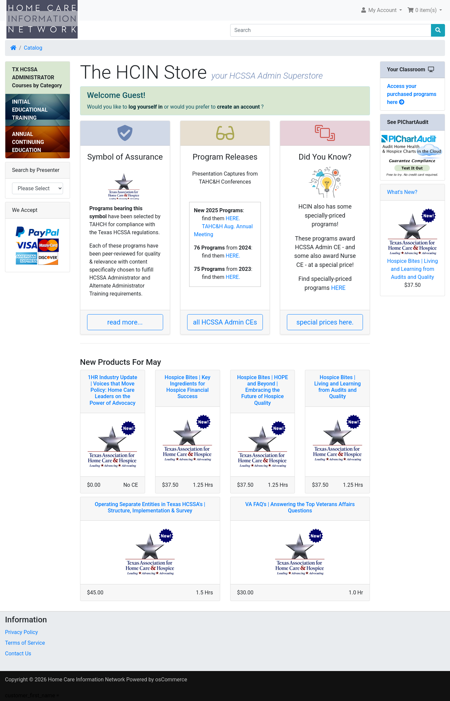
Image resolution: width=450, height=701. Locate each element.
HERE (338, 288)
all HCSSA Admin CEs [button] (225, 322)
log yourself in (145, 107)
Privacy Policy (21, 632)
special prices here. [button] (325, 322)
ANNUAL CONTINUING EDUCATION (28, 142)
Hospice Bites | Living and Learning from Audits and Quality (412, 269)
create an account (238, 107)
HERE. (233, 218)
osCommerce (171, 679)
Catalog (33, 48)
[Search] (331, 30)
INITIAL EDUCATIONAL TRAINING (30, 110)
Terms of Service (25, 643)
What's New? (402, 192)
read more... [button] (125, 322)
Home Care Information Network (86, 679)
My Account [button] (379, 10)
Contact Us (18, 653)
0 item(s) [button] (422, 10)
